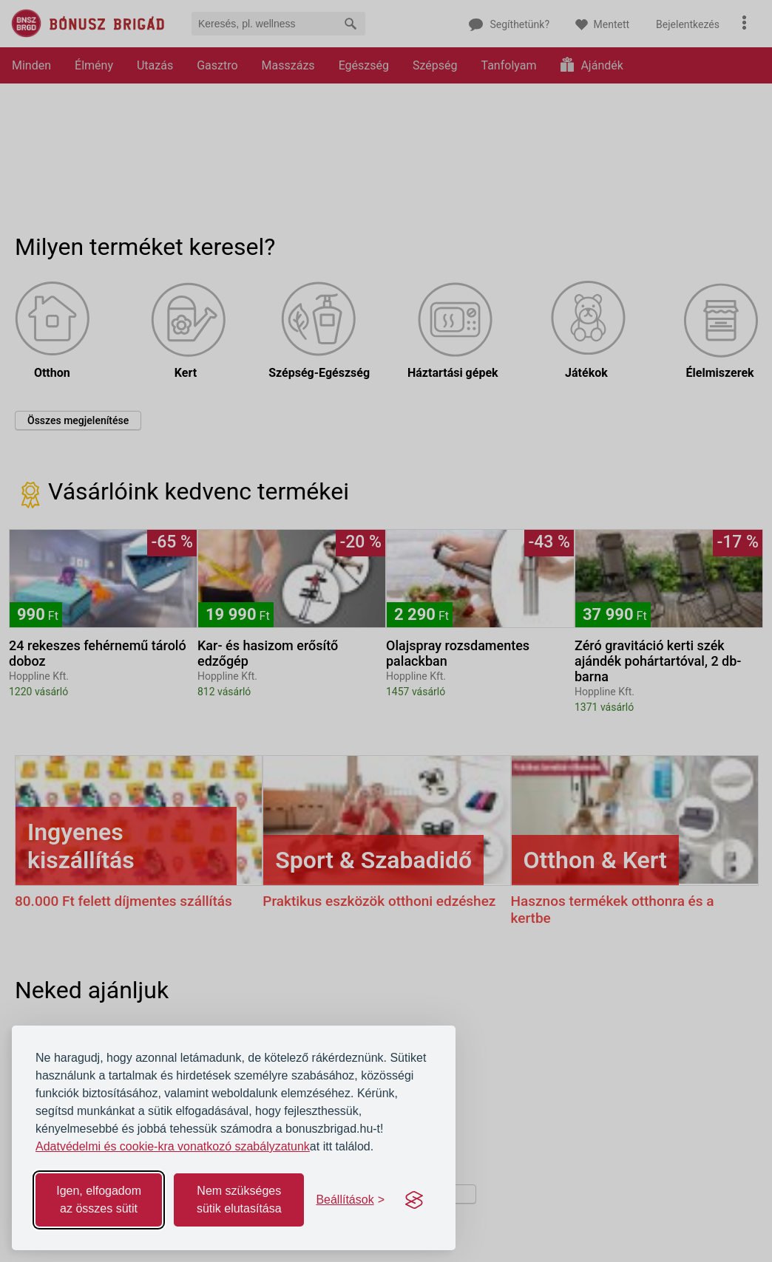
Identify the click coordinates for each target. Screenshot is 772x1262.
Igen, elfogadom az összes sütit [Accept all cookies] (98, 1199)
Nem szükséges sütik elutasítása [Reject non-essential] (239, 1199)
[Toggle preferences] (350, 1200)
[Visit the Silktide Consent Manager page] (414, 1200)
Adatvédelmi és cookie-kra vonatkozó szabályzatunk (172, 1146)
